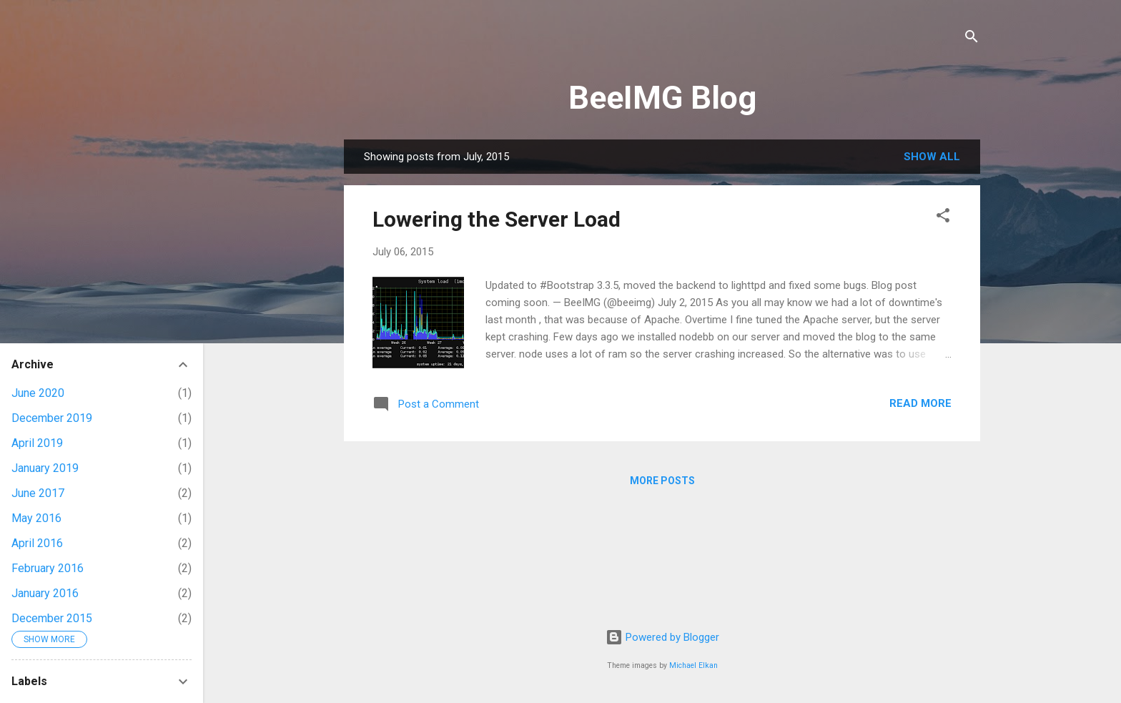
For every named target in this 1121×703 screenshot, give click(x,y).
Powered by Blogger (662, 637)
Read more (920, 403)
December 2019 (51, 418)
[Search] (971, 39)
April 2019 (37, 443)
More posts (662, 480)
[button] (943, 218)
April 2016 (37, 543)
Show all (932, 156)
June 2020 (37, 393)
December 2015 (51, 618)
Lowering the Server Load (496, 219)
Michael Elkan (693, 665)
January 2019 (45, 468)
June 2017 (37, 493)
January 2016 (45, 593)
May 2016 (36, 518)
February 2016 (47, 568)
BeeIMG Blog (662, 98)
